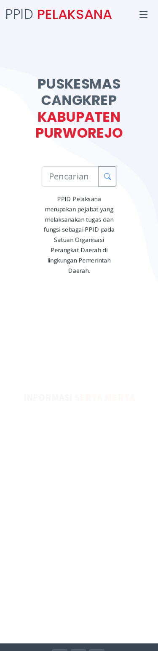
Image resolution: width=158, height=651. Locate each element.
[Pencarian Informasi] (70, 176)
